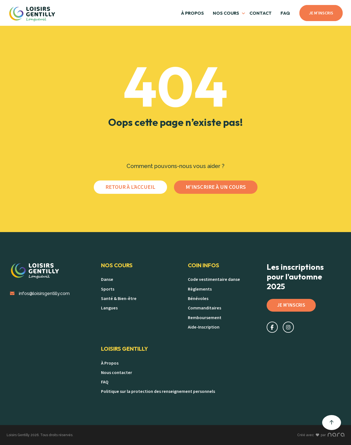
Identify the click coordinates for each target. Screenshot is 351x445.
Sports (107, 289)
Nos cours (226, 13)
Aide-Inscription (203, 327)
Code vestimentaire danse (214, 279)
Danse (107, 279)
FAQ (285, 13)
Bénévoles (198, 299)
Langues (109, 308)
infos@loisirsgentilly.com (40, 293)
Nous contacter (116, 373)
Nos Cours (117, 265)
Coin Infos (203, 265)
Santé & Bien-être (119, 299)
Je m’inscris (321, 13)
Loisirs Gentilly (124, 348)
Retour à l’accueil (130, 187)
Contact (260, 13)
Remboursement (204, 318)
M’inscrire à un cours (216, 187)
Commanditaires (204, 308)
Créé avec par (320, 435)
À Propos (192, 13)
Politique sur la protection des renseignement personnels (158, 391)
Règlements (200, 289)
